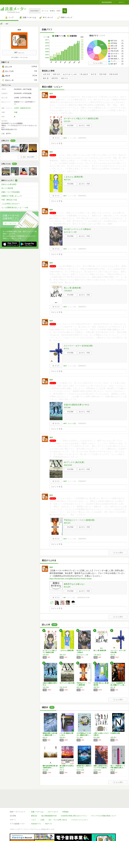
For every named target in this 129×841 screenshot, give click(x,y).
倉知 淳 (45, 737)
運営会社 (34, 816)
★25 (65, 366)
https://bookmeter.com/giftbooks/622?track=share (70, 578)
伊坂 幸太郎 (113, 74)
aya (51, 93)
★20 (65, 249)
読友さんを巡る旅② (8, 184)
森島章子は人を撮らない (74, 584)
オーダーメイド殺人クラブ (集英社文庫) (81, 118)
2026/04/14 (82, 307)
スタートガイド (53, 812)
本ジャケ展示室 (7, 188)
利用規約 (65, 812)
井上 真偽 (80, 737)
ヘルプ (33, 820)
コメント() (72, 138)
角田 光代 (56, 74)
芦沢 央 (62, 770)
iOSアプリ (48, 824)
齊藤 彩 (112, 770)
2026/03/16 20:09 (83, 597)
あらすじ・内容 (84, 125)
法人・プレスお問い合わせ (58, 820)
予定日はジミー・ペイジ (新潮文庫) (79, 520)
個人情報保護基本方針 (49, 816)
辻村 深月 (46, 74)
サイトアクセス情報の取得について (103, 816)
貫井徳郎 (45, 770)
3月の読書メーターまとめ (19, 57)
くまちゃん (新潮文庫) (73, 177)
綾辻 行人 (64, 78)
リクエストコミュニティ (79, 820)
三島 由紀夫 (83, 74)
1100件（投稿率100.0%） (23, 108)
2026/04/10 (82, 423)
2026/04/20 (82, 138)
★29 (65, 307)
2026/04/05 (82, 539)
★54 (65, 423)
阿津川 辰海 (80, 770)
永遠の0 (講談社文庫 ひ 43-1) (76, 405)
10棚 (15, 112)
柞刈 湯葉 (97, 737)
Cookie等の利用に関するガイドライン (74, 816)
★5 (64, 597)
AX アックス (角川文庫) (74, 462)
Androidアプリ (36, 824)
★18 (65, 138)
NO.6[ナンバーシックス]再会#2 (77, 229)
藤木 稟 (46, 78)
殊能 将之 (63, 737)
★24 (65, 539)
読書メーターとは (37, 812)
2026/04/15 (82, 249)
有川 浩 (93, 74)
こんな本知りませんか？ (10, 204)
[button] (64, 10)
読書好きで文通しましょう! (11, 196)
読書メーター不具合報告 (10, 192)
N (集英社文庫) (115, 733)
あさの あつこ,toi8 (69, 74)
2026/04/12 (82, 366)
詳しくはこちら (10, 223)
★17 (65, 196)
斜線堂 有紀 (97, 770)
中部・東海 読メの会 (9, 200)
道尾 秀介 (55, 78)
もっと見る (98, 63)
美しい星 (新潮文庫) (72, 288)
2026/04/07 (82, 481)
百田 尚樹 (102, 74)
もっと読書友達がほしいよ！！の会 (14, 207)
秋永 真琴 (67, 587)
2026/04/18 (82, 195)
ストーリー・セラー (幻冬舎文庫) (78, 346)
